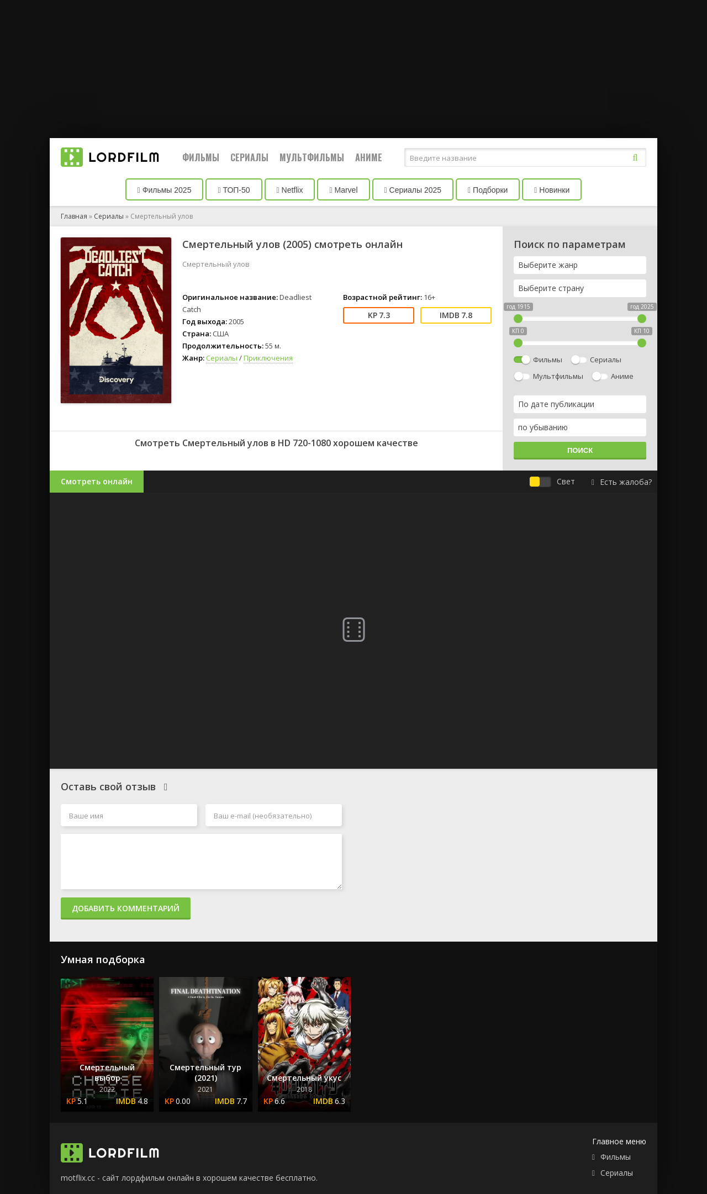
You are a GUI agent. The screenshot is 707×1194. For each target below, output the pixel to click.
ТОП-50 (234, 190)
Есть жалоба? (622, 482)
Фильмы (200, 157)
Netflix (290, 190)
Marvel (343, 190)
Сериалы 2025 (413, 190)
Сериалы (249, 157)
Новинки (551, 190)
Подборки (488, 190)
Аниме (368, 157)
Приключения (268, 358)
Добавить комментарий (126, 908)
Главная (74, 216)
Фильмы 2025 (165, 190)
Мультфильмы (311, 157)
